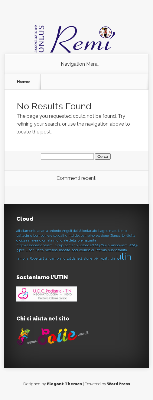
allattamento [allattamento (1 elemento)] (26, 231)
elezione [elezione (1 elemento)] (102, 235)
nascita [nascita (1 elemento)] (64, 250)
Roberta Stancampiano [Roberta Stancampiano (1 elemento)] (47, 258)
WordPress (118, 384)
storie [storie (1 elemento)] (88, 258)
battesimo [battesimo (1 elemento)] (24, 235)
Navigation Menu (80, 64)
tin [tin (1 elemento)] (113, 258)
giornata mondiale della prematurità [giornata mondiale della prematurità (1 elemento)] (67, 240)
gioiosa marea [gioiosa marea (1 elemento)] (27, 240)
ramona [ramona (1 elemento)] (22, 258)
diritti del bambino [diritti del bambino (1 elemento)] (80, 235)
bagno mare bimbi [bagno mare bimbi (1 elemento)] (113, 231)
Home (23, 82)
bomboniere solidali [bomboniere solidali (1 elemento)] (48, 235)
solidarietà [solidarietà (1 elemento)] (75, 258)
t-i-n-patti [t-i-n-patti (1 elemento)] (101, 258)
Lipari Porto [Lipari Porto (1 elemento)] (35, 250)
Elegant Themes (64, 384)
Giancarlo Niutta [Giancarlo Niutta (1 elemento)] (122, 235)
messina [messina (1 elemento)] (51, 250)
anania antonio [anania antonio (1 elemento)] (49, 231)
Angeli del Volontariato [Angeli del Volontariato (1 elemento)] (79, 231)
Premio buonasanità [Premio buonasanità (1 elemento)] (111, 250)
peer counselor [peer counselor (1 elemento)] (82, 250)
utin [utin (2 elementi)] (123, 256)
